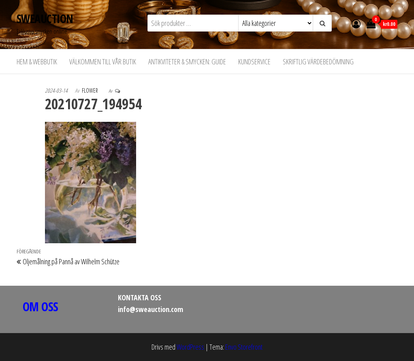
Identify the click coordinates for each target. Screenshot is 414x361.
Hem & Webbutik (37, 61)
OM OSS (40, 306)
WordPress (190, 347)
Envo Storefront (243, 347)
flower (90, 90)
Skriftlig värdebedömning (318, 61)
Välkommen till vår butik (102, 61)
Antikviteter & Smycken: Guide (187, 61)
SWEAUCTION (45, 18)
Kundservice (254, 61)
